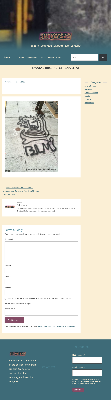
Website (8, 287)
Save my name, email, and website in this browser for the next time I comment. (39, 298)
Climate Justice (91, 92)
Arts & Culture (90, 86)
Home (7, 57)
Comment (9, 239)
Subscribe (78, 390)
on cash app (50, 211)
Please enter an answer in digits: (18, 303)
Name (8, 266)
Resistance (89, 103)
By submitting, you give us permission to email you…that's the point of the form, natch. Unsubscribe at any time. (86, 381)
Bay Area (88, 89)
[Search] (103, 57)
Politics (88, 99)
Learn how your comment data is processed (56, 326)
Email (8, 277)
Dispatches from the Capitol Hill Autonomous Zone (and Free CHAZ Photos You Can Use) (21, 190)
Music (87, 96)
